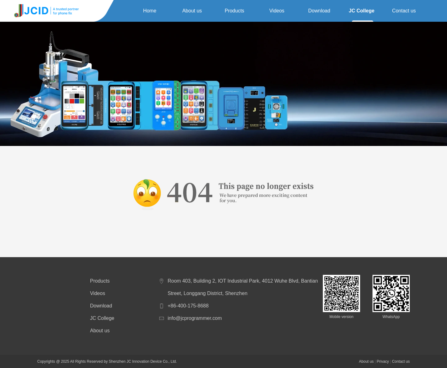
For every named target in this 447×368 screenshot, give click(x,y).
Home (149, 10)
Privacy (383, 361)
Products (234, 10)
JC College (361, 10)
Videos (276, 10)
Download (319, 10)
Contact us (404, 10)
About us (192, 10)
